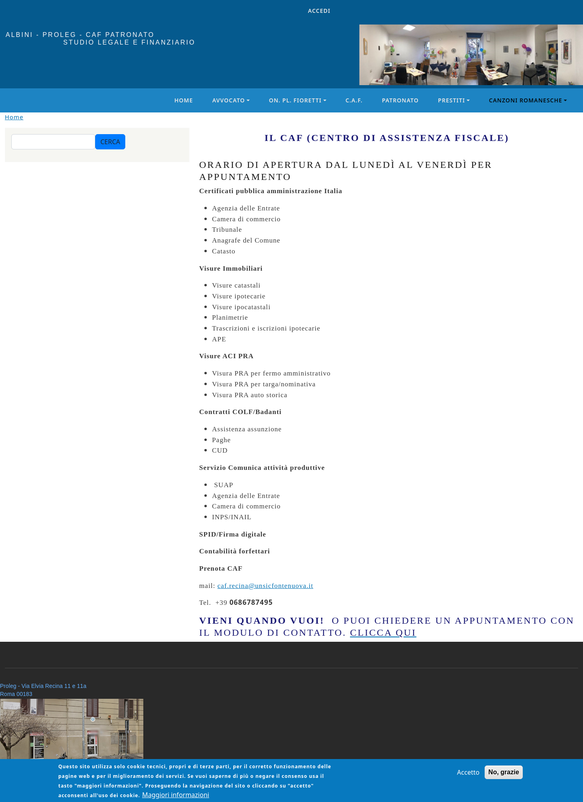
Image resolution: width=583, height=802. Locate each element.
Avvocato (228, 100)
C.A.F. (354, 100)
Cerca (110, 141)
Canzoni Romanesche (526, 100)
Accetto (468, 776)
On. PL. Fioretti (295, 100)
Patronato (400, 100)
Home (183, 100)
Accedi (319, 10)
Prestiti (451, 100)
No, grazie (503, 776)
